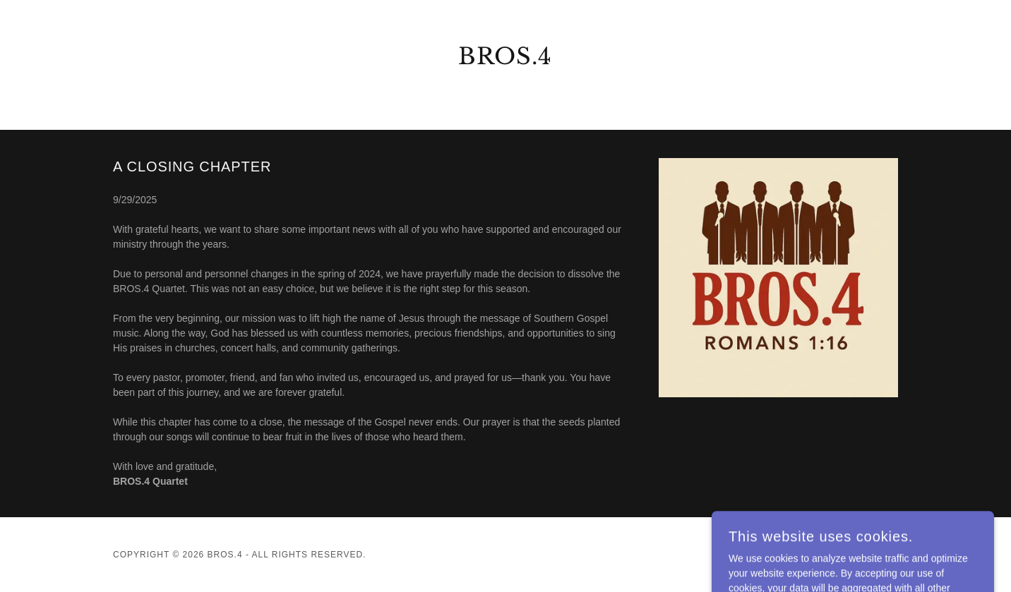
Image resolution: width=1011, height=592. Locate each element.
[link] (506, 60)
